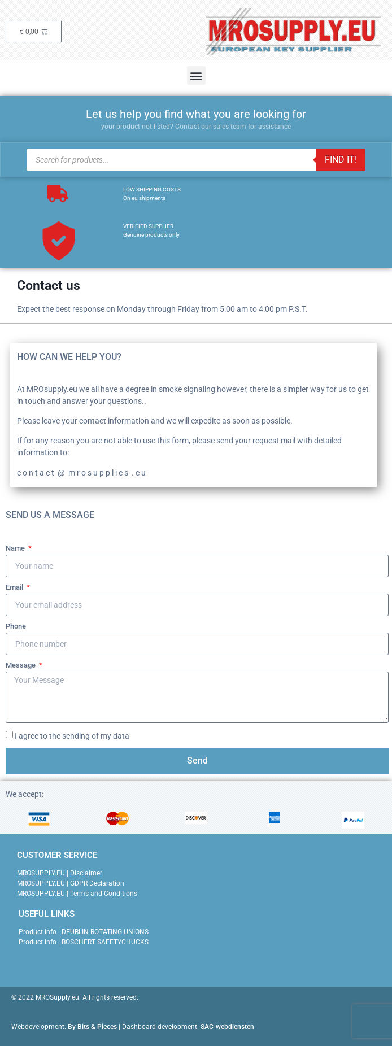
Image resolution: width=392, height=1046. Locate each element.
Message (21, 665)
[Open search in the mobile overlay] (196, 160)
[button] (196, 75)
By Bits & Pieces (92, 1027)
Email (15, 587)
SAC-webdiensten (227, 1027)
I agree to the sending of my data (72, 735)
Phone (16, 626)
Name (16, 548)
